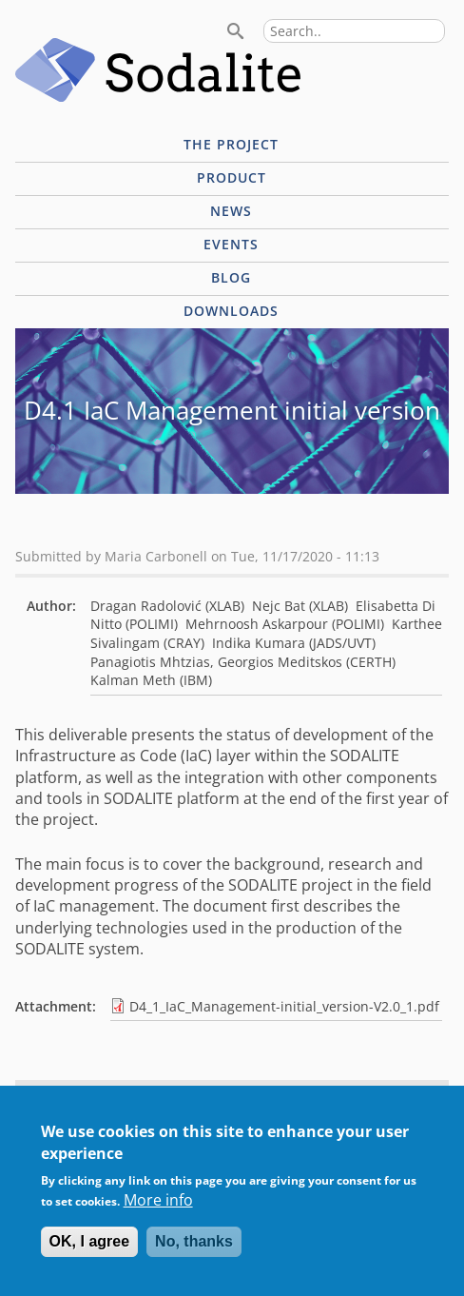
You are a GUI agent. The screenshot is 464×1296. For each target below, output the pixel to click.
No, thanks (194, 1255)
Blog (231, 277)
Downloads (231, 311)
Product (231, 177)
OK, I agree (89, 1255)
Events (231, 244)
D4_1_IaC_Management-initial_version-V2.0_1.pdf (284, 1006)
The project (231, 144)
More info (158, 1213)
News (231, 211)
